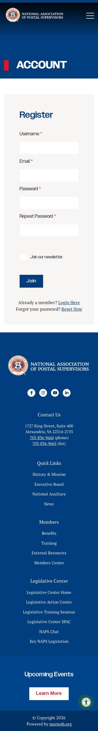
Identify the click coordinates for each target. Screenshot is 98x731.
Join (31, 281)
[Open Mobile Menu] (90, 16)
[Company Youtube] (55, 393)
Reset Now (71, 309)
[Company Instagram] (43, 393)
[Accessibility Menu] (86, 702)
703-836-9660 (42, 437)
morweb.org (60, 724)
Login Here (69, 302)
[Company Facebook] (31, 393)
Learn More (49, 693)
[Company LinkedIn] (67, 393)
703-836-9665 (44, 443)
